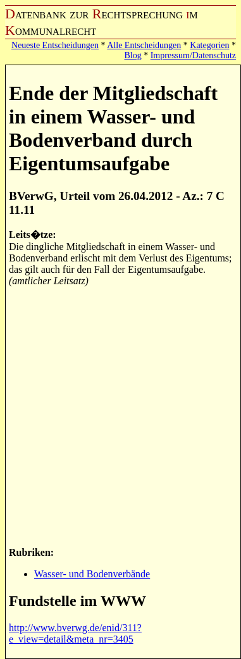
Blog (132, 55)
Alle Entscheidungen (144, 45)
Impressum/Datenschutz (193, 55)
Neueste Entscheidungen (55, 45)
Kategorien (209, 45)
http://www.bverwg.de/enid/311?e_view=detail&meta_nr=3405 (75, 633)
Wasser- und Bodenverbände (92, 573)
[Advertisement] (118, 415)
